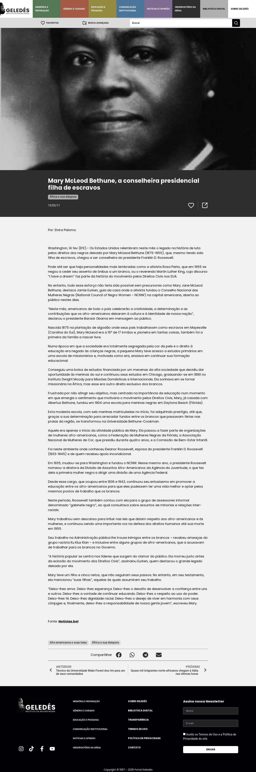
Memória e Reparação (42, 9)
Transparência (138, 719)
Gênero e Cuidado (74, 8)
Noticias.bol (68, 621)
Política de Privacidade (144, 738)
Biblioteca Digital (214, 8)
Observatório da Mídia (185, 9)
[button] (118, 655)
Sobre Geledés (240, 8)
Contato (134, 747)
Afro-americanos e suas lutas (68, 642)
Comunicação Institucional (128, 9)
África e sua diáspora (63, 196)
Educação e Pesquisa (98, 9)
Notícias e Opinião (158, 8)
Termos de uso (138, 729)
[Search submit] (236, 23)
